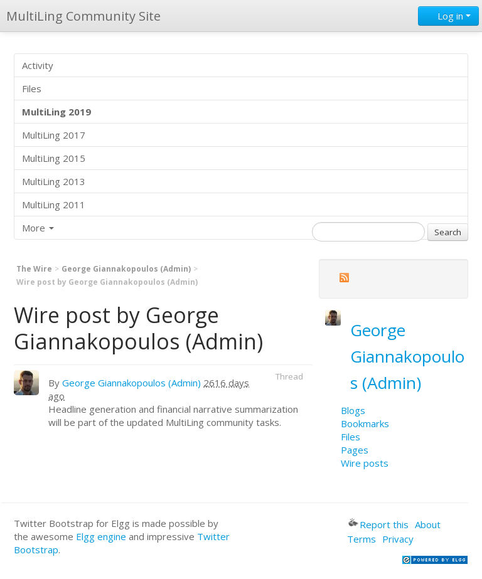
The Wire (34, 268)
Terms (361, 539)
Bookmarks (365, 423)
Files (31, 88)
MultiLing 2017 (53, 135)
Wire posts (364, 463)
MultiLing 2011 (53, 204)
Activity (37, 65)
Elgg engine (101, 536)
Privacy (398, 539)
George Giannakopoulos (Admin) (126, 268)
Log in (448, 15)
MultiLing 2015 (53, 158)
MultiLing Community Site (83, 16)
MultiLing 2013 (53, 181)
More (38, 227)
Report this (378, 524)
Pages (354, 450)
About (428, 524)
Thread (289, 376)
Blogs (353, 410)
